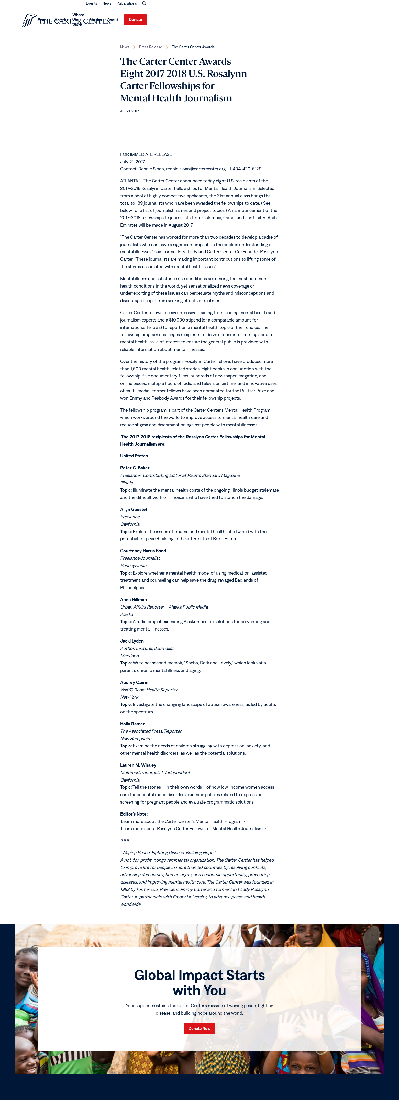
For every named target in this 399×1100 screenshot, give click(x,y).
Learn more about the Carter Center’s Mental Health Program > (183, 824)
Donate (366, 21)
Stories (323, 21)
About (340, 21)
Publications (358, 8)
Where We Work (297, 21)
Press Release (150, 50)
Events (322, 8)
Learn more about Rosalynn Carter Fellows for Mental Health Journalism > (193, 831)
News (337, 8)
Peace (246, 21)
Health (267, 21)
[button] (375, 9)
